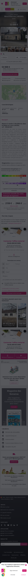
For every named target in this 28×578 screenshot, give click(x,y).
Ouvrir (24, 570)
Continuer (23, 574)
